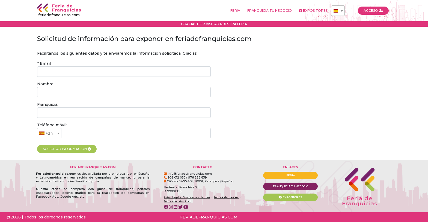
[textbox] (337, 11)
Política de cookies (226, 197)
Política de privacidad (177, 201)
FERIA (235, 10)
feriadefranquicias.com (59, 10)
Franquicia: (47, 104)
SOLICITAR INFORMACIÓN (67, 149)
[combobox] (338, 10)
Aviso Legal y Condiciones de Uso (187, 197)
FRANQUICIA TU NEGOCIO (269, 10)
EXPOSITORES (313, 10)
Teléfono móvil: (52, 124)
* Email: (44, 63)
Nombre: (45, 83)
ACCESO (373, 10)
